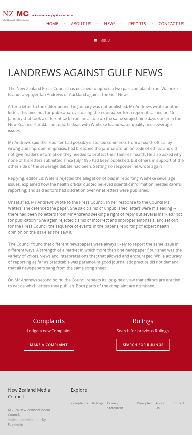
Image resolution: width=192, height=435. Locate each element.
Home (52, 23)
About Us (81, 23)
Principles (144, 403)
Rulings (97, 403)
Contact (178, 403)
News (110, 23)
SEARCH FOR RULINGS (143, 341)
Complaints (79, 403)
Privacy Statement (115, 405)
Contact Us (171, 23)
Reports (137, 23)
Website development (25, 419)
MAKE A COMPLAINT (49, 341)
